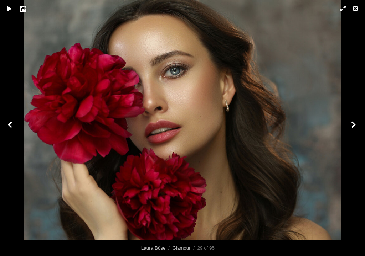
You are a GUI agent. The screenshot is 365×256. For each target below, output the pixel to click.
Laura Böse (153, 248)
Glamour (181, 248)
